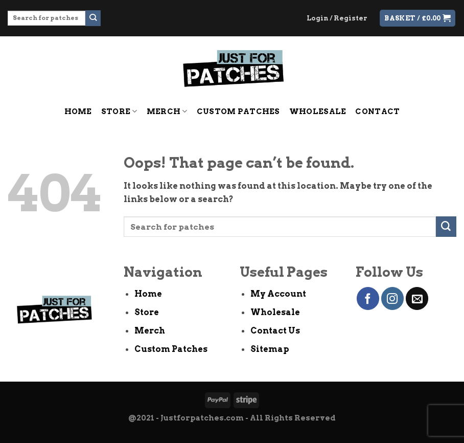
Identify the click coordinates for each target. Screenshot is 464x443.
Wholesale (317, 111)
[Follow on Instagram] (392, 298)
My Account (278, 294)
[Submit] (93, 18)
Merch (167, 111)
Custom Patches (238, 111)
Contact (377, 111)
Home (78, 111)
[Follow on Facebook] (368, 298)
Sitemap (269, 349)
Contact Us (275, 330)
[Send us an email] (417, 298)
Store (119, 111)
